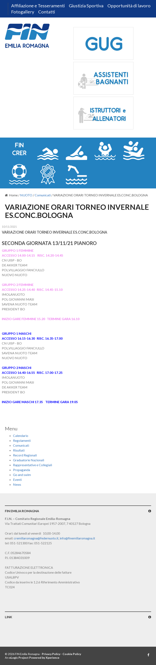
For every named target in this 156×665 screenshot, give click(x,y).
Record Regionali (25, 455)
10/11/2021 (9, 226)
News (17, 484)
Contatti (46, 11)
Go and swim (22, 475)
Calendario (20, 436)
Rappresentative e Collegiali (32, 465)
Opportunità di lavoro (129, 5)
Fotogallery (22, 11)
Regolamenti (22, 440)
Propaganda (21, 470)
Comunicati (43, 195)
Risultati (19, 450)
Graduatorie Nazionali (28, 460)
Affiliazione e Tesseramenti (38, 5)
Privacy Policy (51, 654)
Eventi (17, 479)
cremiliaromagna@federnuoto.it (36, 538)
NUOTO (26, 195)
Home (11, 195)
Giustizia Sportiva (86, 5)
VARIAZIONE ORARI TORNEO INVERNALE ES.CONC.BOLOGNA (54, 232)
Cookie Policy (72, 654)
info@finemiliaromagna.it (77, 538)
